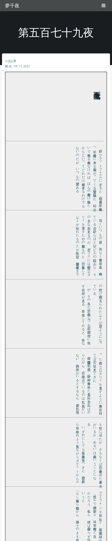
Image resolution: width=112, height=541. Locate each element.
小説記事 (10, 61)
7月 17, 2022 (21, 66)
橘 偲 (8, 66)
